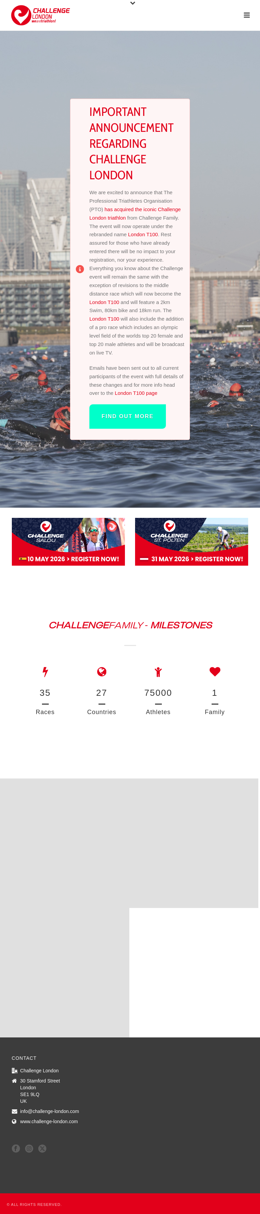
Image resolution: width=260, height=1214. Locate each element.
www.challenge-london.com (49, 1121)
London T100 (143, 234)
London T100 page (136, 393)
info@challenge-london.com (49, 1111)
